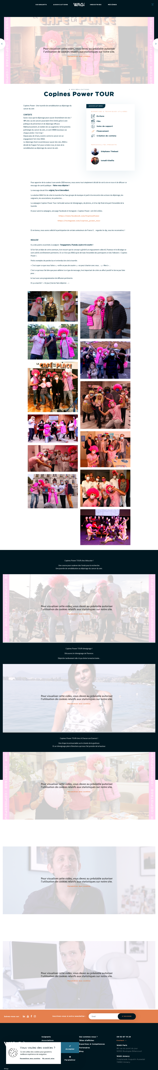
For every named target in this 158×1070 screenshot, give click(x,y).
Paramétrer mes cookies (79, 56)
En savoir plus (48, 1058)
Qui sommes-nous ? (88, 1037)
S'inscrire (127, 1016)
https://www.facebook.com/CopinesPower (79, 216)
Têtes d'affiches (86, 1040)
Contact (122, 1040)
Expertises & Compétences (92, 1044)
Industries (96, 4)
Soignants (41, 4)
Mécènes (112, 4)
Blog (81, 1051)
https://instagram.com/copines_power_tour (79, 220)
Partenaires (84, 1048)
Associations (60, 4)
